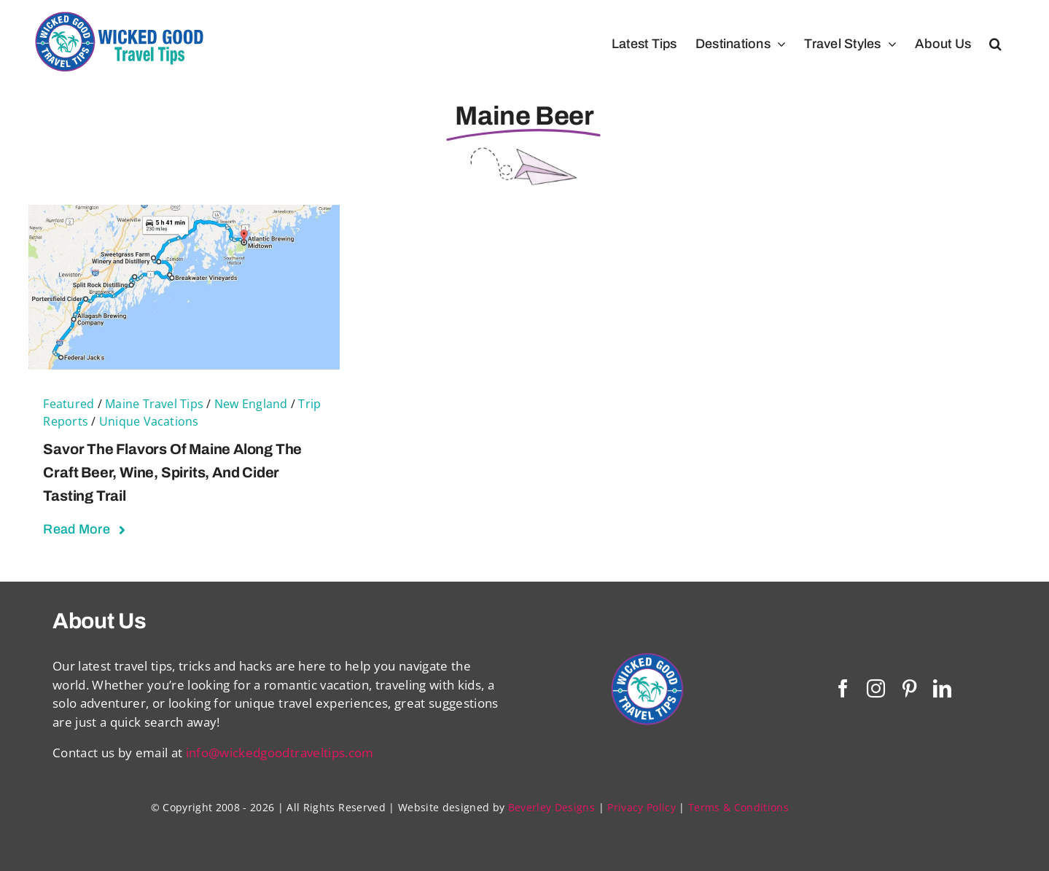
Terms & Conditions (738, 807)
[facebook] (843, 688)
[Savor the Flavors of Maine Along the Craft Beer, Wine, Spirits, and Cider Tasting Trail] (184, 214)
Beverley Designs (551, 807)
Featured (68, 404)
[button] (995, 43)
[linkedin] (942, 688)
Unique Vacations (149, 421)
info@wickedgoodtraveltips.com (280, 752)
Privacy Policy (641, 807)
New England (251, 404)
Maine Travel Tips (154, 404)
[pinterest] (909, 688)
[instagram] (876, 688)
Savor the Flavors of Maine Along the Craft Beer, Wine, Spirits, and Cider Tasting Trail (172, 472)
